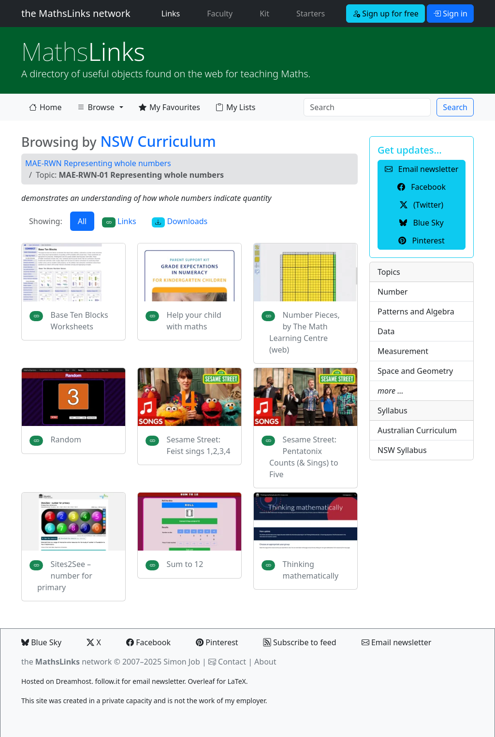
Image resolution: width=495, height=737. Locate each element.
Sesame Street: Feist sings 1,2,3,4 (199, 445)
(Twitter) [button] (421, 204)
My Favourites (169, 107)
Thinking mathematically (311, 570)
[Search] (367, 107)
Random (66, 439)
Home (45, 107)
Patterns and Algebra (416, 311)
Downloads (180, 221)
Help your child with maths (194, 321)
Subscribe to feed (299, 642)
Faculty (220, 13)
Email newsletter (397, 642)
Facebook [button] (421, 187)
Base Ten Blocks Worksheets (79, 321)
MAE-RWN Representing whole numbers (98, 163)
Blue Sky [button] (421, 222)
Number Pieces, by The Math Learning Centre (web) (304, 332)
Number (393, 291)
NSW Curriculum (158, 141)
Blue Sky (41, 642)
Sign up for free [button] (385, 13)
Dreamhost (73, 681)
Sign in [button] (450, 13)
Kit (264, 13)
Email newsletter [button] (422, 169)
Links (172, 13)
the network (66, 661)
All (82, 221)
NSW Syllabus (402, 450)
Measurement (403, 351)
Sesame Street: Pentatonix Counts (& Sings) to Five (303, 457)
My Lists (235, 107)
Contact (232, 661)
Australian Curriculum (417, 430)
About (265, 661)
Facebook (148, 642)
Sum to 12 (185, 564)
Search (455, 107)
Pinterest (217, 642)
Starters (310, 13)
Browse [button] (96, 109)
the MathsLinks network (76, 13)
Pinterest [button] (421, 240)
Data (386, 331)
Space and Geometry (415, 371)
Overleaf (201, 681)
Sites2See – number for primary (64, 576)
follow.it (107, 681)
